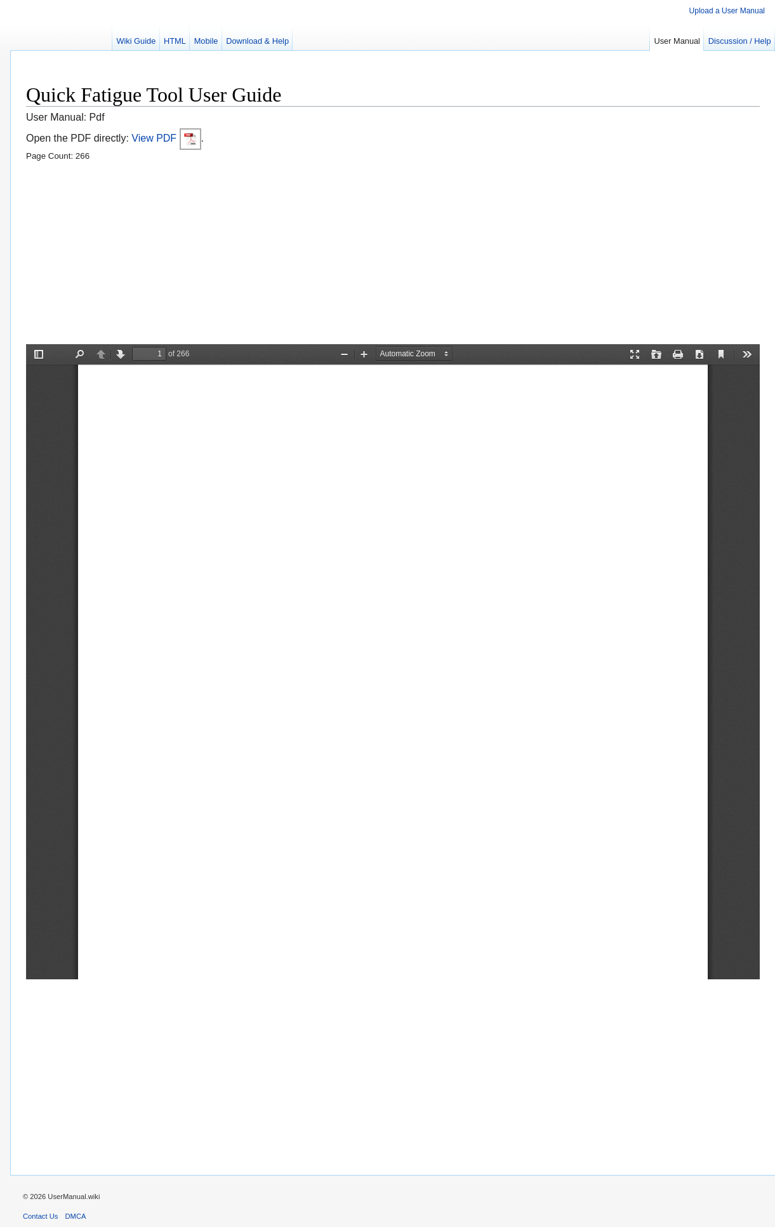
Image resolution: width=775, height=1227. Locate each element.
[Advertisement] (393, 255)
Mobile (206, 41)
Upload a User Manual (727, 10)
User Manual (677, 41)
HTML (175, 41)
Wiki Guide (136, 41)
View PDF (166, 138)
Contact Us (40, 1216)
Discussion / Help (739, 41)
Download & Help (257, 41)
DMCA (75, 1216)
